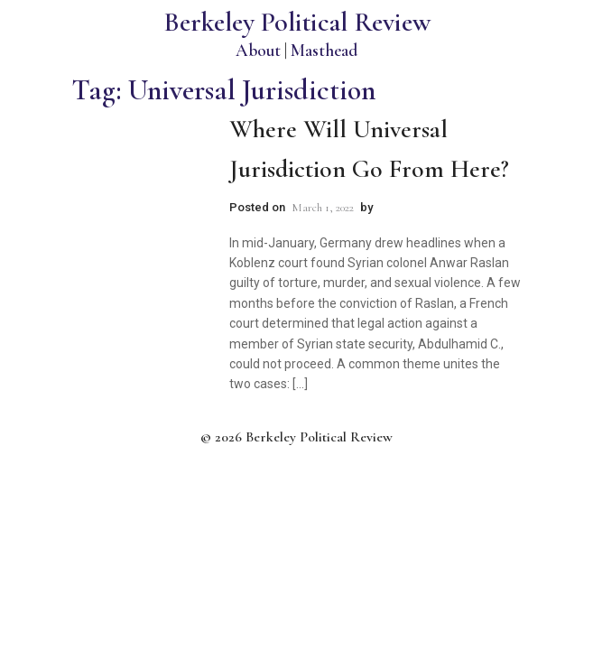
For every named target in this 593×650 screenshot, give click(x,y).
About (258, 50)
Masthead (324, 50)
